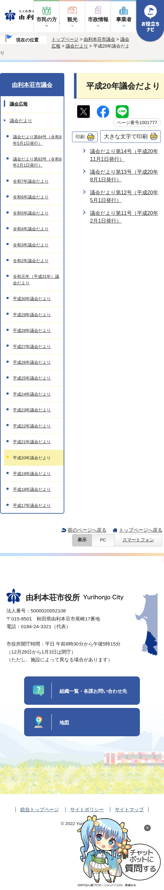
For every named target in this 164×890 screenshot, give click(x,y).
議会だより (77, 46)
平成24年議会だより (32, 394)
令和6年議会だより (31, 197)
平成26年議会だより (32, 362)
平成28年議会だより (32, 330)
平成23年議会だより (32, 410)
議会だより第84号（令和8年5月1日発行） (37, 139)
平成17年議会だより (32, 505)
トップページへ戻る (140, 530)
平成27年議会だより (32, 346)
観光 (72, 19)
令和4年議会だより (31, 228)
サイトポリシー (87, 809)
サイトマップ (129, 809)
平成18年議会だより (32, 489)
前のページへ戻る (87, 530)
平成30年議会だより (32, 298)
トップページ (64, 39)
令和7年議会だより (31, 181)
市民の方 (46, 19)
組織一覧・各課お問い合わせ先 (93, 691)
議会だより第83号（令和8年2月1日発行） (37, 162)
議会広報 (19, 103)
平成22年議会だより (32, 426)
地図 (64, 722)
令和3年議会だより (31, 245)
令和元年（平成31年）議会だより (36, 279)
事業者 (124, 19)
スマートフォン (138, 539)
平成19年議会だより (32, 473)
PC (103, 539)
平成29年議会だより (32, 314)
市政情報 (98, 19)
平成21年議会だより (32, 441)
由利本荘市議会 (99, 39)
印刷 (80, 136)
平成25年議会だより (32, 378)
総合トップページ (39, 809)
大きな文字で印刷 (126, 136)
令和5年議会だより (31, 213)
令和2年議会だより (31, 260)
